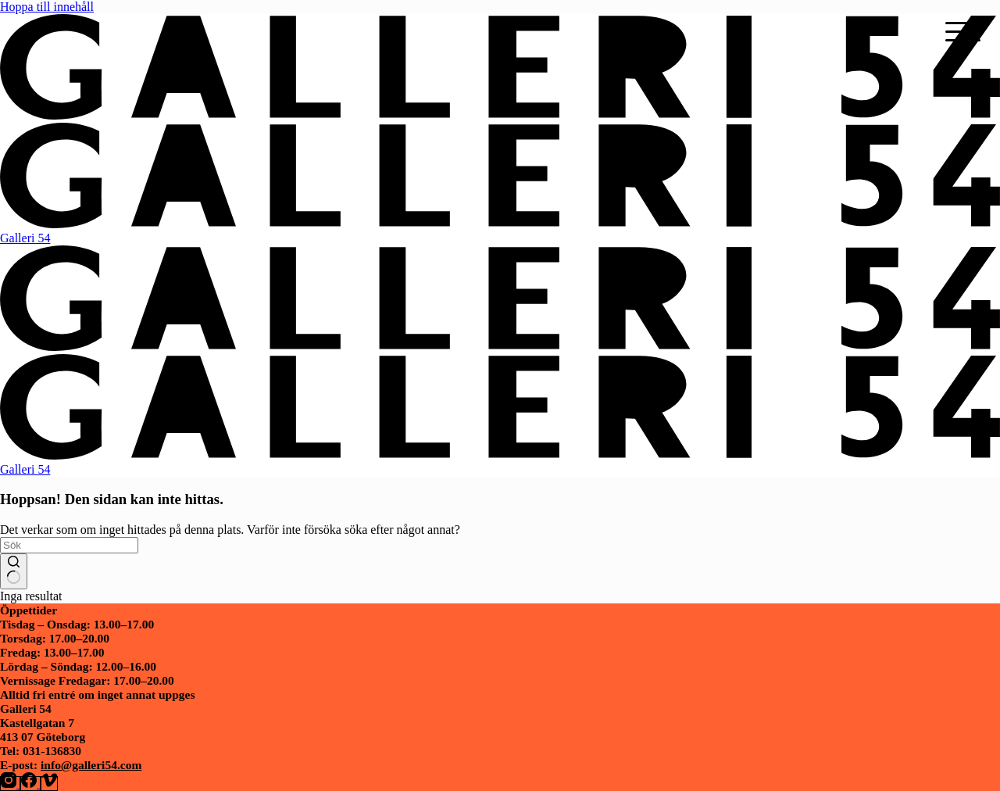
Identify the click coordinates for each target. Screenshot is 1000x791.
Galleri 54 (25, 238)
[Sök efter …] (69, 545)
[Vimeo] (49, 783)
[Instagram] (10, 783)
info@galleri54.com (91, 764)
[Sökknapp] (13, 571)
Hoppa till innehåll (47, 6)
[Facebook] (30, 783)
